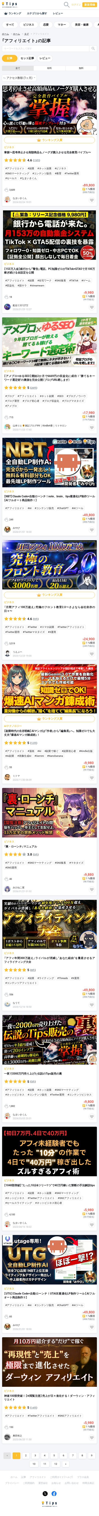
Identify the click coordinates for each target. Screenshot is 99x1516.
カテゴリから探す (37, 13)
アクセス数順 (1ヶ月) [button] (20, 77)
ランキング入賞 (52, 140)
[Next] (65, 1464)
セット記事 (27, 58)
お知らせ (56, 1483)
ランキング (12, 13)
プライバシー (12, 1483)
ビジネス (28, 24)
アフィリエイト (38, 1477)
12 (55, 1463)
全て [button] (17, 68)
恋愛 (46, 24)
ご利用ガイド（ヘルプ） (61, 1477)
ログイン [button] (76, 4)
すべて (10, 24)
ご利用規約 (28, 1483)
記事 (9, 58)
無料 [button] (81, 68)
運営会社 (43, 1483)
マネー (62, 24)
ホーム (5, 34)
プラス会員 (83, 1477)
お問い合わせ (72, 1483)
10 (34, 1463)
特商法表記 (88, 1483)
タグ (26, 34)
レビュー (58, 13)
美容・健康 (82, 24)
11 (44, 1463)
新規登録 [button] (89, 4)
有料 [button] (49, 68)
